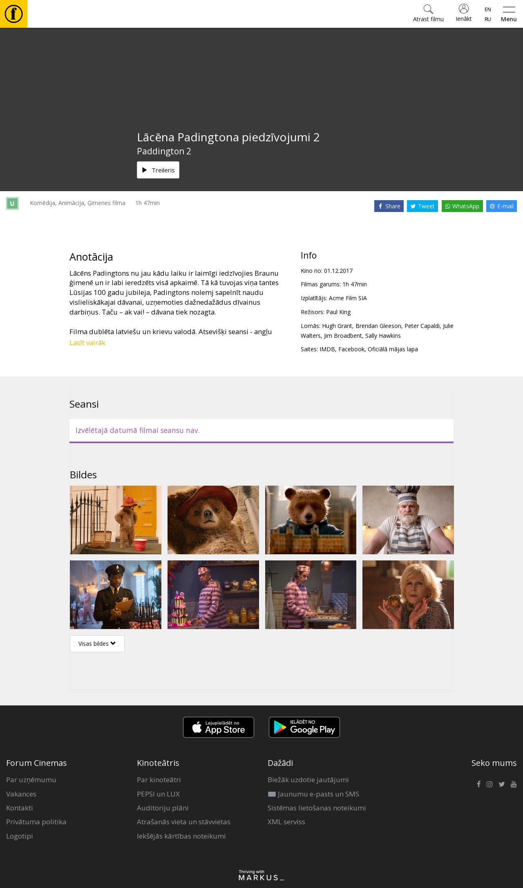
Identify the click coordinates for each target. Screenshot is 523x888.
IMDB (327, 349)
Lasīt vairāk (87, 342)
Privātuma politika (36, 821)
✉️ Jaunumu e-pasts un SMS (313, 794)
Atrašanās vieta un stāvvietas (183, 821)
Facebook (351, 349)
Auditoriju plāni (163, 807)
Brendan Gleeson (378, 326)
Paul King (338, 312)
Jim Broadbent (343, 335)
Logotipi (19, 836)
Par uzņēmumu (31, 779)
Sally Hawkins (383, 335)
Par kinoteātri (159, 779)
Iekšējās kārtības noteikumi (181, 836)
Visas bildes (97, 643)
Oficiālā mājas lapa (393, 349)
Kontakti (19, 807)
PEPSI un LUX (158, 794)
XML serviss (286, 821)
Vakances (21, 794)
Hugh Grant (337, 326)
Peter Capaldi (422, 326)
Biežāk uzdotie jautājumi (308, 779)
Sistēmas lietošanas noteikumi (317, 807)
